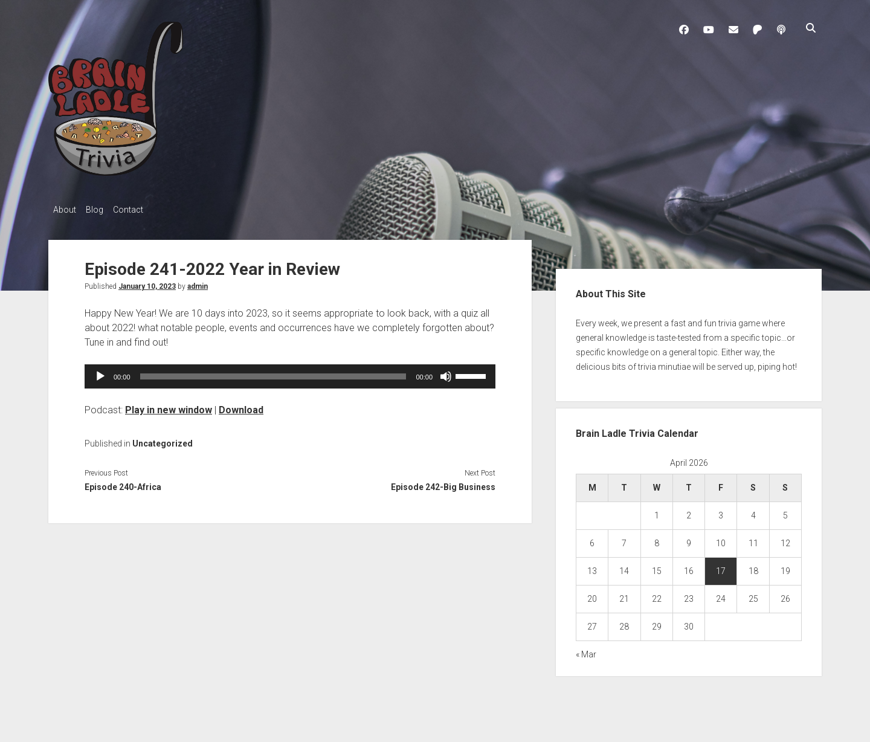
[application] (290, 373)
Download (241, 406)
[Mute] (446, 373)
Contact (140, 210)
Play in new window (168, 406)
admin (197, 283)
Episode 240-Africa (123, 483)
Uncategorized (162, 440)
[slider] (273, 373)
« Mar (586, 651)
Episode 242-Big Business (443, 483)
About (64, 210)
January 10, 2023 (147, 283)
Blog (100, 210)
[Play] (100, 373)
